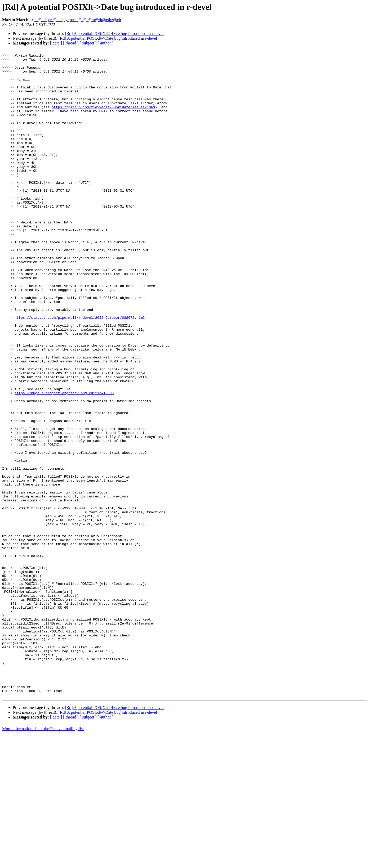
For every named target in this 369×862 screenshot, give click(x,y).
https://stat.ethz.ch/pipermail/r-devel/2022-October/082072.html (80, 370)
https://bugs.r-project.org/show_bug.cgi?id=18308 (64, 461)
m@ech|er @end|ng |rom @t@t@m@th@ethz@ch (77, 19)
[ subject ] (88, 43)
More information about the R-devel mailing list (43, 857)
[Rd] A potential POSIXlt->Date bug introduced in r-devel (114, 33)
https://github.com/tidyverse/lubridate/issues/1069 (103, 118)
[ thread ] (71, 43)
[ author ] (106, 43)
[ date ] (56, 43)
